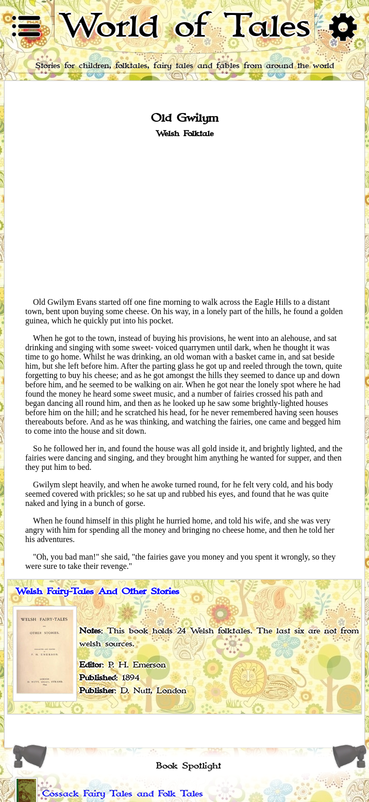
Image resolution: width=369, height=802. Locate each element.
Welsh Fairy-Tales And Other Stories (97, 591)
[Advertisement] (184, 217)
